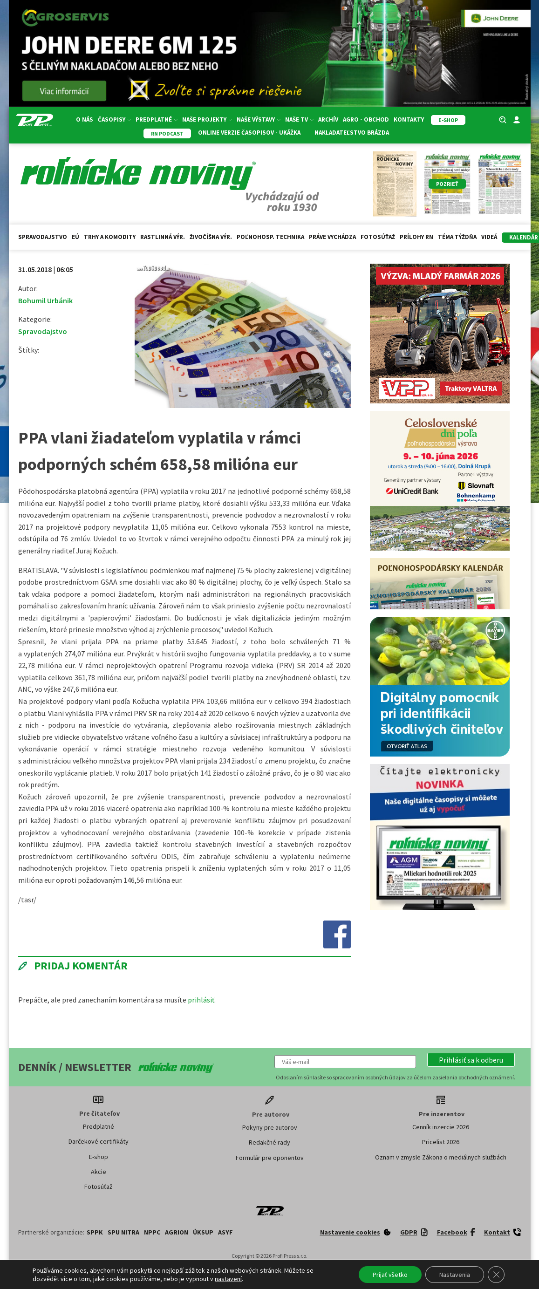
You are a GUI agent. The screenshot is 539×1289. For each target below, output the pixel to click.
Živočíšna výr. (211, 237)
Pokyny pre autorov (269, 1127)
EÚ (75, 237)
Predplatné (156, 119)
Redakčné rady (269, 1142)
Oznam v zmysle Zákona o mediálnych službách (440, 1157)
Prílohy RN (416, 237)
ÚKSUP (203, 1232)
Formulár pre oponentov (270, 1157)
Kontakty (409, 119)
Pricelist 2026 (440, 1142)
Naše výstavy (258, 119)
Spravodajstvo (42, 237)
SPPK (95, 1232)
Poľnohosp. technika (270, 237)
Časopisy (114, 119)
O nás (84, 119)
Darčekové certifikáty (98, 1141)
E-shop (98, 1157)
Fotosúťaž (378, 237)
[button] (471, 1060)
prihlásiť (201, 999)
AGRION (176, 1232)
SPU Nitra (123, 1232)
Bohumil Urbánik (45, 300)
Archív (328, 119)
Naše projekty (207, 119)
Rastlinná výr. (162, 237)
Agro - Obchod (366, 119)
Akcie (98, 1171)
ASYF (225, 1232)
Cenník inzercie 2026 (440, 1127)
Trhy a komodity (110, 237)
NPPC (152, 1232)
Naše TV (299, 119)
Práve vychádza (332, 237)
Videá (489, 237)
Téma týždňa (457, 237)
